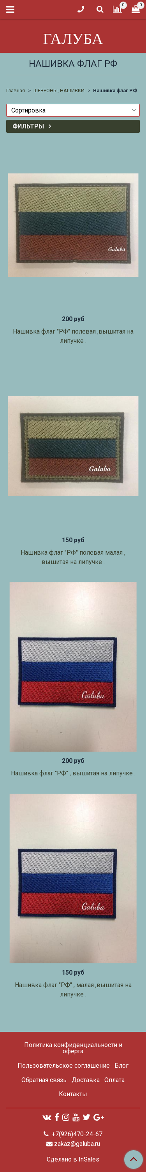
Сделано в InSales (73, 1159)
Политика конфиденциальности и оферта (73, 1048)
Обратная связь (44, 1080)
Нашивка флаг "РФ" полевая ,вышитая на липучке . (73, 336)
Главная (15, 90)
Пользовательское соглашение (64, 1065)
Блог (121, 1065)
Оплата (114, 1080)
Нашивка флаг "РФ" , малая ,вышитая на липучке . (73, 989)
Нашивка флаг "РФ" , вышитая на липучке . (73, 773)
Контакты (73, 1094)
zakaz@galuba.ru (77, 1143)
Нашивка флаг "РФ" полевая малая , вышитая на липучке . (73, 557)
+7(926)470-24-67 (76, 1134)
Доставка (86, 1080)
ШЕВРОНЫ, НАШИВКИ (58, 90)
